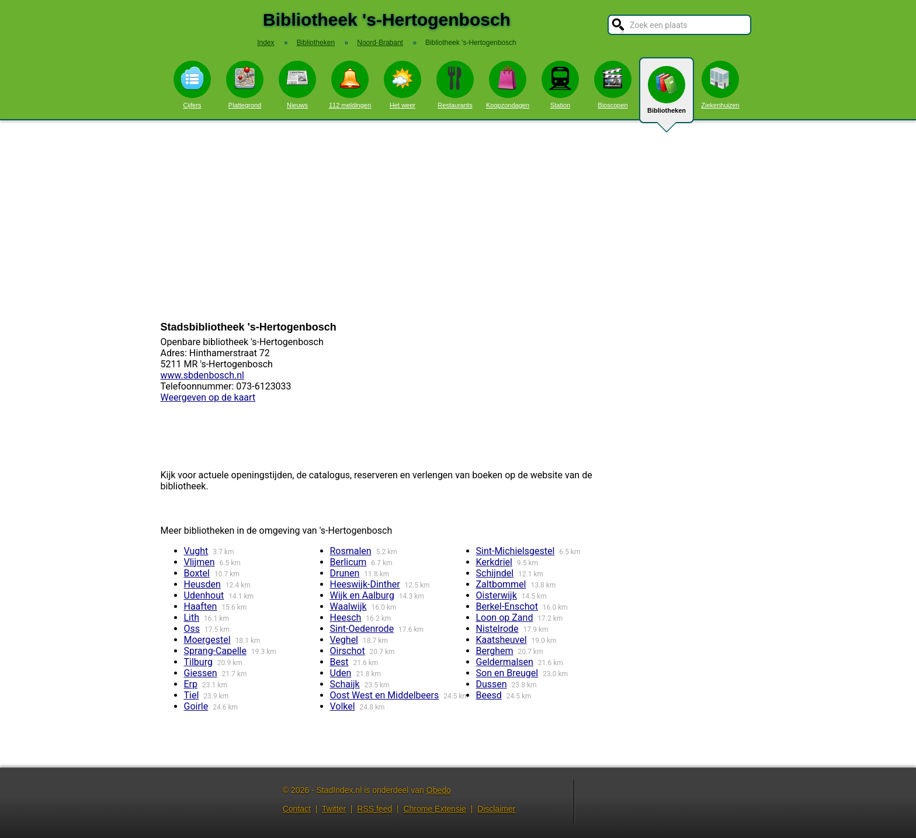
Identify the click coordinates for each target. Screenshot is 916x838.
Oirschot (347, 650)
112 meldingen (350, 85)
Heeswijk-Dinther (365, 584)
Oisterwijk (496, 595)
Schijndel (495, 573)
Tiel (191, 695)
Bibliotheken (666, 94)
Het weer (402, 85)
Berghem (494, 650)
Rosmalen (351, 551)
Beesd (489, 695)
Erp (191, 684)
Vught (196, 551)
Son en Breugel (507, 673)
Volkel (342, 706)
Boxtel (197, 573)
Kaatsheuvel (501, 639)
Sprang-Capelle (215, 650)
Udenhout (204, 595)
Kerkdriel (494, 562)
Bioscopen (613, 85)
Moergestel (207, 639)
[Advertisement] (458, 220)
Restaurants (455, 85)
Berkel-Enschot (507, 606)
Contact (297, 808)
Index (265, 43)
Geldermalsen (504, 661)
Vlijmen (199, 562)
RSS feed (374, 808)
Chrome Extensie (434, 808)
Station (560, 85)
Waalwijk (348, 606)
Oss (192, 628)
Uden (341, 673)
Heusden (202, 584)
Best (339, 661)
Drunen (345, 573)
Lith (192, 617)
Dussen (491, 684)
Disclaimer (496, 808)
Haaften (200, 606)
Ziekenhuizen (720, 85)
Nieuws (297, 85)
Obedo (438, 790)
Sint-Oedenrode (362, 628)
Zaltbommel (501, 584)
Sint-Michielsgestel (515, 551)
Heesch (346, 617)
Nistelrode (497, 628)
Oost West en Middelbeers (384, 695)
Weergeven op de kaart (208, 397)
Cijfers (192, 85)
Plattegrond (244, 85)
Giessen (200, 673)
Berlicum (348, 562)
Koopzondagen (507, 85)
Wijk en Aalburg (362, 595)
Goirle (196, 706)
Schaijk (345, 684)
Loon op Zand (504, 617)
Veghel (344, 639)
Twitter (334, 808)
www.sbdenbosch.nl (202, 375)
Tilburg (198, 661)
